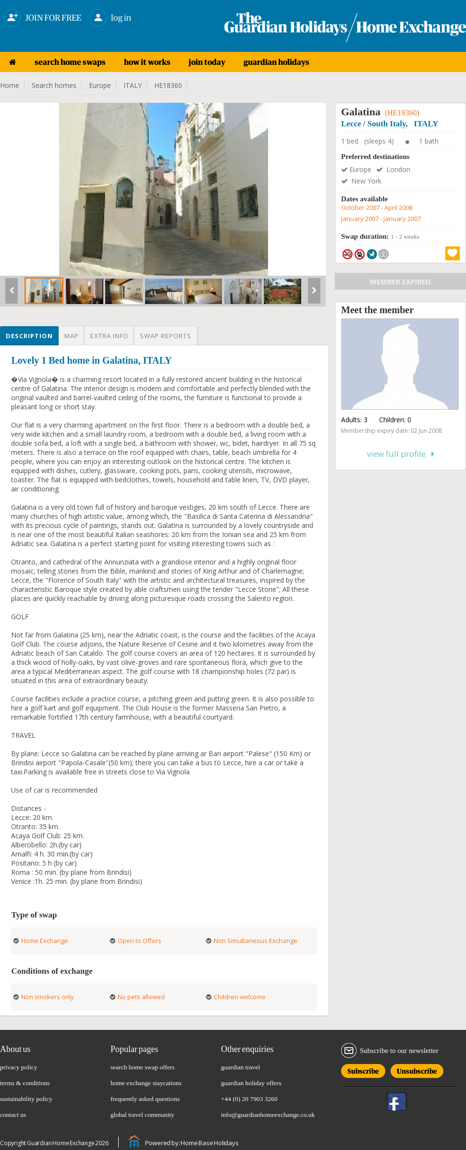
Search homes (54, 85)
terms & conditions (25, 1083)
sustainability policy (26, 1098)
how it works (147, 62)
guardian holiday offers (251, 1083)
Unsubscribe (417, 1069)
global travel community (142, 1114)
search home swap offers (142, 1067)
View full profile (400, 453)
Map (71, 335)
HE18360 (168, 85)
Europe (100, 85)
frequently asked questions (145, 1098)
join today (207, 62)
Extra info (109, 335)
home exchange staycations (146, 1083)
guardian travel (240, 1067)
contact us (13, 1114)
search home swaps (70, 62)
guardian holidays (276, 62)
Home (9, 85)
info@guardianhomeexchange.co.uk (268, 1114)
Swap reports (165, 335)
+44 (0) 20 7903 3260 (249, 1098)
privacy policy (18, 1067)
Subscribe (363, 1069)
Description (29, 335)
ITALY (132, 85)
